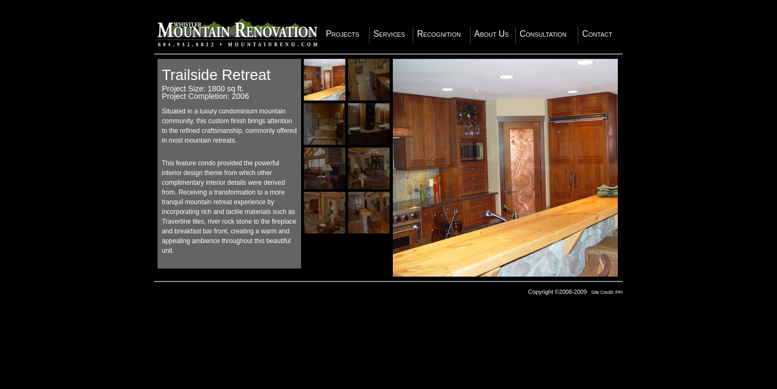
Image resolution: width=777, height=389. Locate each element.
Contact (597, 33)
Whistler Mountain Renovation (237, 32)
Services (389, 33)
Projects (342, 33)
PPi (619, 292)
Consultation (543, 33)
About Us (491, 33)
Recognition (439, 33)
